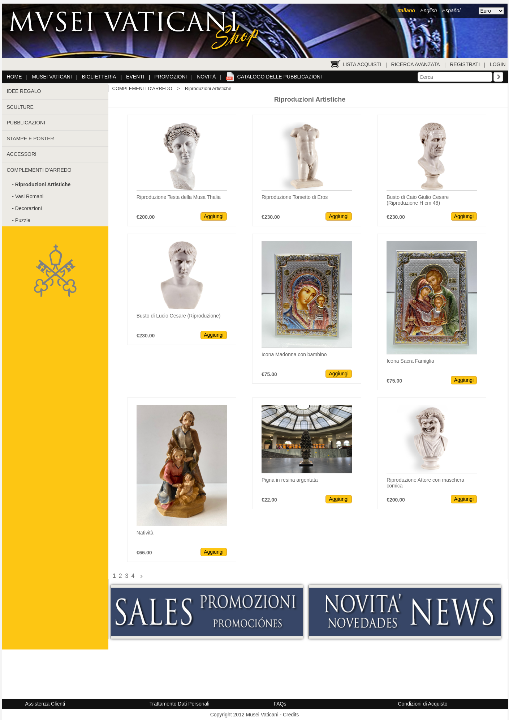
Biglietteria (99, 77)
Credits (291, 714)
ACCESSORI (21, 154)
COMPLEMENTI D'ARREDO (39, 170)
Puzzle (22, 220)
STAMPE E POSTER (30, 138)
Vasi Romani (29, 196)
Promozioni (170, 77)
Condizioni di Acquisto (423, 704)
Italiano (406, 10)
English (428, 10)
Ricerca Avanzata (415, 64)
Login (498, 64)
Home (14, 77)
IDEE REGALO (24, 91)
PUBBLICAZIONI (26, 122)
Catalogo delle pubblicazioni (279, 77)
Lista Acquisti (362, 64)
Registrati (465, 64)
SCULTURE (20, 107)
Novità (206, 77)
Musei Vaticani (52, 77)
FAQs (280, 704)
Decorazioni (28, 208)
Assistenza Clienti (45, 704)
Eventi (135, 77)
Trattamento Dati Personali (180, 704)
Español (451, 10)
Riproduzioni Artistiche (208, 88)
